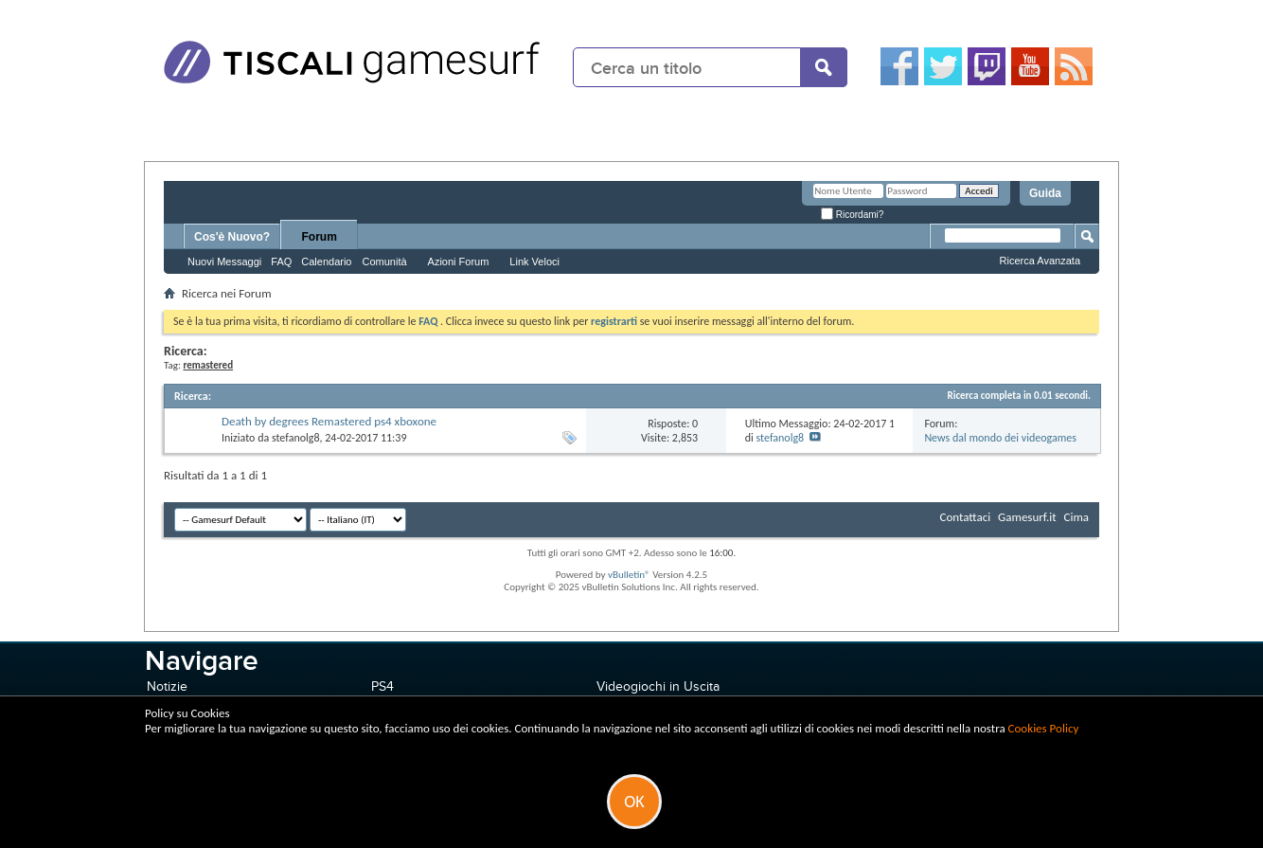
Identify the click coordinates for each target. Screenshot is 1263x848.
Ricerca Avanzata (1040, 260)
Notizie (167, 686)
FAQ (281, 261)
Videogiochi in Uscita (658, 686)
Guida (1045, 193)
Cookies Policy (1043, 728)
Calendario (326, 261)
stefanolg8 (296, 437)
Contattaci (965, 517)
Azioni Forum (458, 261)
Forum (319, 237)
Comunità (384, 261)
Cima (1076, 517)
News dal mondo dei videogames (1000, 437)
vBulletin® (629, 574)
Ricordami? (852, 214)
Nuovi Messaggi (224, 261)
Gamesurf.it (1027, 517)
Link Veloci (534, 261)
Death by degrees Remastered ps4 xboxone (329, 421)
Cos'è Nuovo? (232, 237)
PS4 (382, 686)
